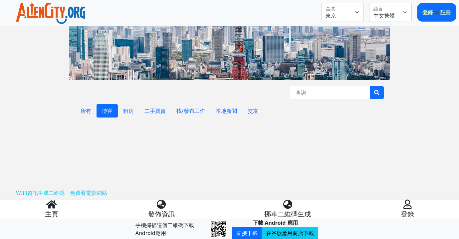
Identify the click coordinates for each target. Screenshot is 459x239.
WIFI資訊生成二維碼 (40, 193)
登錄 (428, 12)
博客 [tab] (107, 111)
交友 (253, 111)
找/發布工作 (190, 111)
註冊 (445, 12)
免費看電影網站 (88, 193)
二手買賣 (155, 111)
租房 (128, 111)
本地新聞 (226, 111)
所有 (86, 111)
